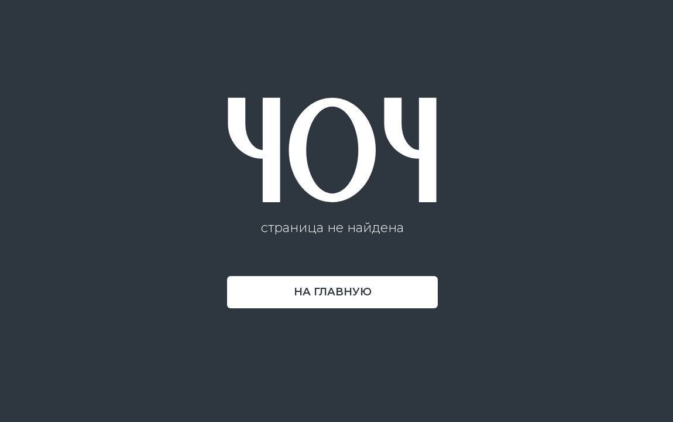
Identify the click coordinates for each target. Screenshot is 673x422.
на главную (333, 291)
